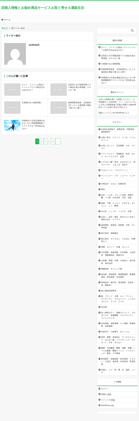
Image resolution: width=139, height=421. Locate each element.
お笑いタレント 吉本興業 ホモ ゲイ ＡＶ (119, 146)
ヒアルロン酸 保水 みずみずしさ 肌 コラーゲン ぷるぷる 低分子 (119, 163)
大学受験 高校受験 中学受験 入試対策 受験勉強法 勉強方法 (118, 253)
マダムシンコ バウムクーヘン (114, 170)
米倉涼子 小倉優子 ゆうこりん (115, 332)
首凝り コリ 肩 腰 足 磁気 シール (118, 371)
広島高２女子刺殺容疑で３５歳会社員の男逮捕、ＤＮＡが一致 (118, 57)
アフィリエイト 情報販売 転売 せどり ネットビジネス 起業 (118, 155)
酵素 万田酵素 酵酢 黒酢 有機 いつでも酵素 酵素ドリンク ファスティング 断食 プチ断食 (118, 350)
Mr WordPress (119, 113)
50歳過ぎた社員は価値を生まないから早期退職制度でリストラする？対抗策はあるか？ (118, 80)
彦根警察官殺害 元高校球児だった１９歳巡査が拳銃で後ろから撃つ (118, 70)
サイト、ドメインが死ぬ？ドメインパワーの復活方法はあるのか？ (118, 48)
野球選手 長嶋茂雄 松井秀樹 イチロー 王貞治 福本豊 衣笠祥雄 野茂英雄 (118, 361)
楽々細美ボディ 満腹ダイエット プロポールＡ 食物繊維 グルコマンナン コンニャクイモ (118, 315)
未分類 (104, 307)
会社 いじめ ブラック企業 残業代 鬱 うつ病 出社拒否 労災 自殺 (118, 196)
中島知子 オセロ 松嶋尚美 (113, 184)
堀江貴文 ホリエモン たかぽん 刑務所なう (118, 240)
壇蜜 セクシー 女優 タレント (115, 247)
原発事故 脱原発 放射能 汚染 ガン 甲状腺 (119, 226)
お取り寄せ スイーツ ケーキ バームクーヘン (118, 138)
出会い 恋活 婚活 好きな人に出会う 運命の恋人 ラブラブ (119, 218)
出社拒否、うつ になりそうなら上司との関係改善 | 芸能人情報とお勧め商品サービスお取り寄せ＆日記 (117, 104)
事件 (103, 189)
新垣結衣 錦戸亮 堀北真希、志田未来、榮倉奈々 (117, 283)
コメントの (108, 400)
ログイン (105, 389)
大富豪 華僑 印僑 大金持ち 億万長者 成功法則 (118, 261)
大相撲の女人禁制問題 (110, 64)
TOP (4, 28)
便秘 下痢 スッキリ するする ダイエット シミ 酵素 (118, 204)
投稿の (106, 394)
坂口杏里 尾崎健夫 (109, 233)
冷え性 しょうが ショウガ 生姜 (116, 211)
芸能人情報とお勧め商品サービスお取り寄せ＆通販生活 (42, 8)
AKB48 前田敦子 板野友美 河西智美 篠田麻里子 (118, 130)
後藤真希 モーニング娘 (111, 269)
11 (53, 141)
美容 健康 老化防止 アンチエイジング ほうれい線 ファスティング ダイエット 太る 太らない (118, 339)
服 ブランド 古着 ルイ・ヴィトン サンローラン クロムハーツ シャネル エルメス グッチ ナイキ (119, 299)
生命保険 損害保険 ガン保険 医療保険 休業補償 (118, 324)
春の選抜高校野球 (108, 291)
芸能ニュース (104, 113)
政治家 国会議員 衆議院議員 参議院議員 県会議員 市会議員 (118, 275)
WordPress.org (107, 405)
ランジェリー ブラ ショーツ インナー (118, 177)
